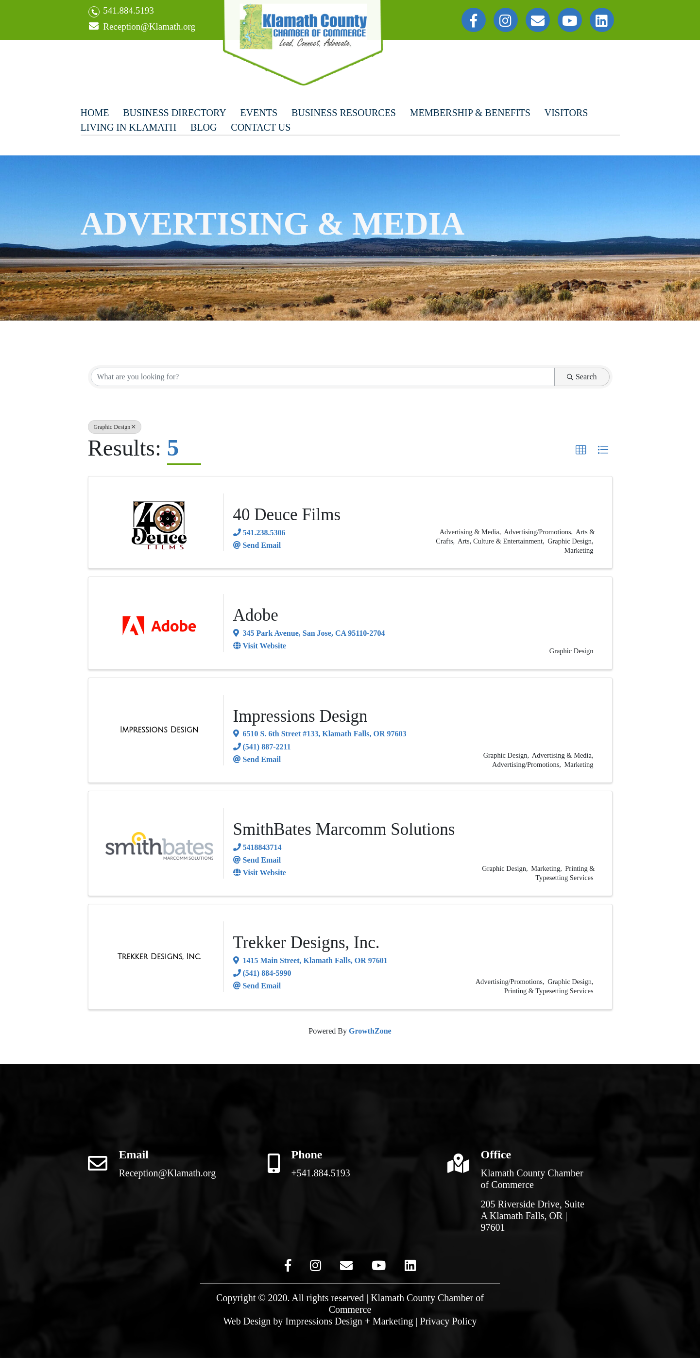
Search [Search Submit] (582, 377)
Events (258, 112)
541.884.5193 (121, 11)
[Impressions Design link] (159, 730)
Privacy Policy (448, 1321)
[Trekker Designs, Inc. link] (159, 957)
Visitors (566, 112)
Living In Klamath (129, 127)
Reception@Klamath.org (141, 27)
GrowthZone (370, 1031)
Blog (203, 127)
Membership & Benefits (470, 112)
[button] (581, 450)
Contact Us (260, 127)
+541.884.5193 (320, 1173)
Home (95, 112)
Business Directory (174, 112)
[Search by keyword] (323, 377)
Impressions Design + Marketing (349, 1321)
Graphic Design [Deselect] (115, 427)
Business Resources (343, 112)
